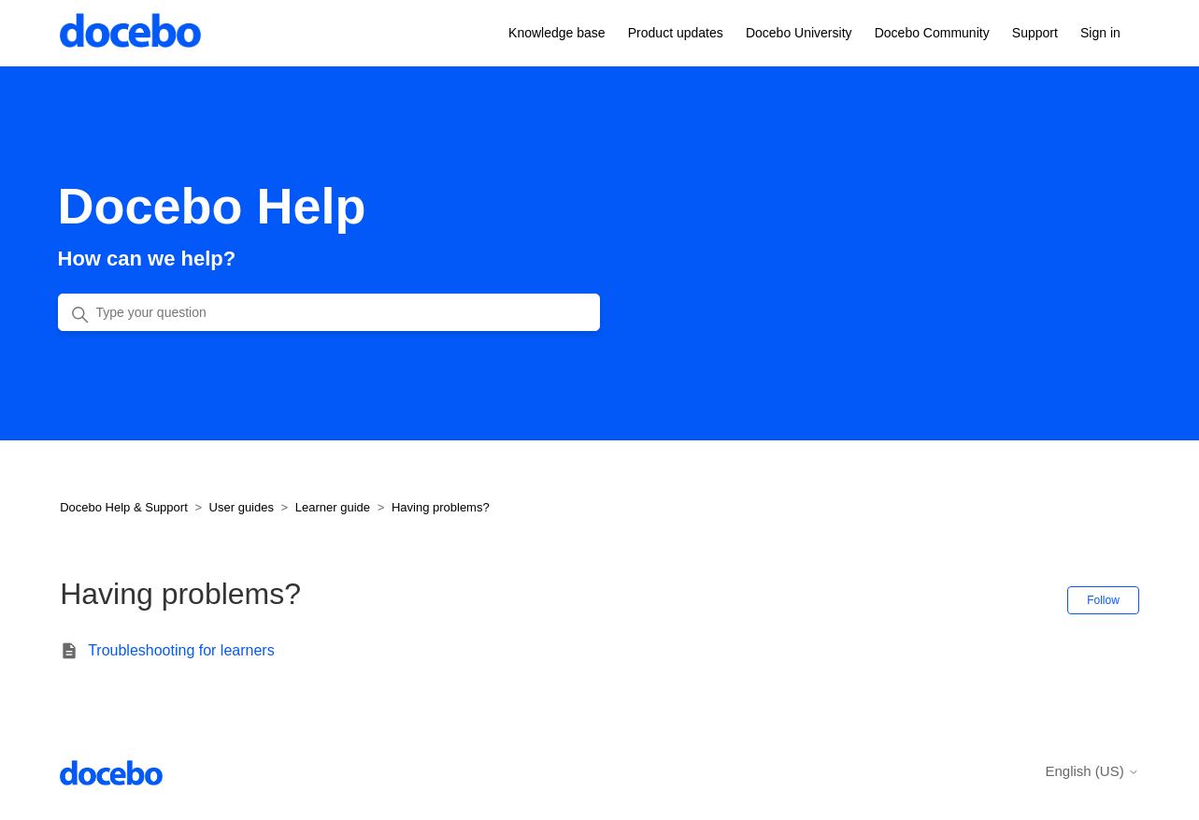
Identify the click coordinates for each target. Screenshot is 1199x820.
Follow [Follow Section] (1103, 600)
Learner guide (332, 507)
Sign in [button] (1100, 32)
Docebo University (799, 32)
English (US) (1091, 771)
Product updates (675, 32)
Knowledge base (557, 32)
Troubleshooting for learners (181, 650)
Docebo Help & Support (124, 507)
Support (1035, 32)
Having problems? (441, 507)
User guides (241, 507)
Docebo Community (932, 32)
